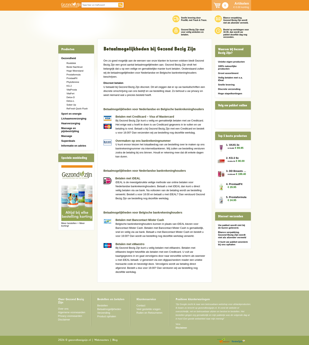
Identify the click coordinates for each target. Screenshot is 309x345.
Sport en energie (71, 113)
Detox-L (70, 101)
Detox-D (71, 97)
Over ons (63, 308)
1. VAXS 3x (232, 144)
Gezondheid (68, 58)
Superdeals (68, 140)
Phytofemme (73, 82)
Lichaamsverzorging (73, 118)
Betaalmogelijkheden (109, 309)
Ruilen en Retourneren (149, 312)
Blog (115, 340)
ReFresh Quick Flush (77, 108)
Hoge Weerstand (75, 71)
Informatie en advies (73, 145)
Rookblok (71, 63)
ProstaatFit (72, 78)
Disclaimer (64, 319)
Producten (67, 49)
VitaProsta (72, 89)
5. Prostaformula (236, 197)
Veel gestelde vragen (149, 309)
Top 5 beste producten (232, 136)
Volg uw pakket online (232, 105)
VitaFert (70, 93)
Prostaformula (74, 74)
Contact (141, 305)
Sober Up (71, 105)
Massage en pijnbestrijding (70, 130)
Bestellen (102, 305)
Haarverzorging (70, 123)
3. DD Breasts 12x (236, 170)
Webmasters (101, 340)
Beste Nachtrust (75, 67)
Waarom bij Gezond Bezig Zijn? (230, 51)
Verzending (103, 312)
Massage (66, 136)
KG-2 (69, 86)
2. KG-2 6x (232, 157)
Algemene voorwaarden (71, 312)
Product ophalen (106, 316)
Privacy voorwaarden (70, 315)
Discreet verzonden (230, 216)
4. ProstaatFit (234, 184)
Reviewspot (238, 341)
